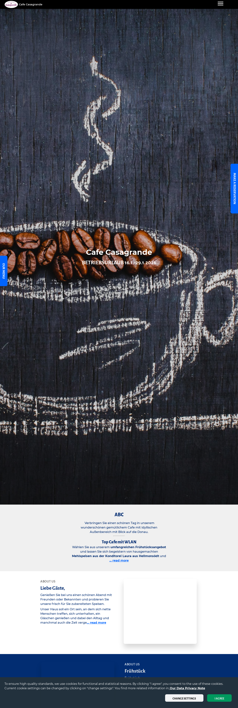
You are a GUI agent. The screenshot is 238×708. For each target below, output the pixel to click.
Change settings (184, 698)
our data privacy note (187, 688)
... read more (119, 560)
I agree (219, 698)
